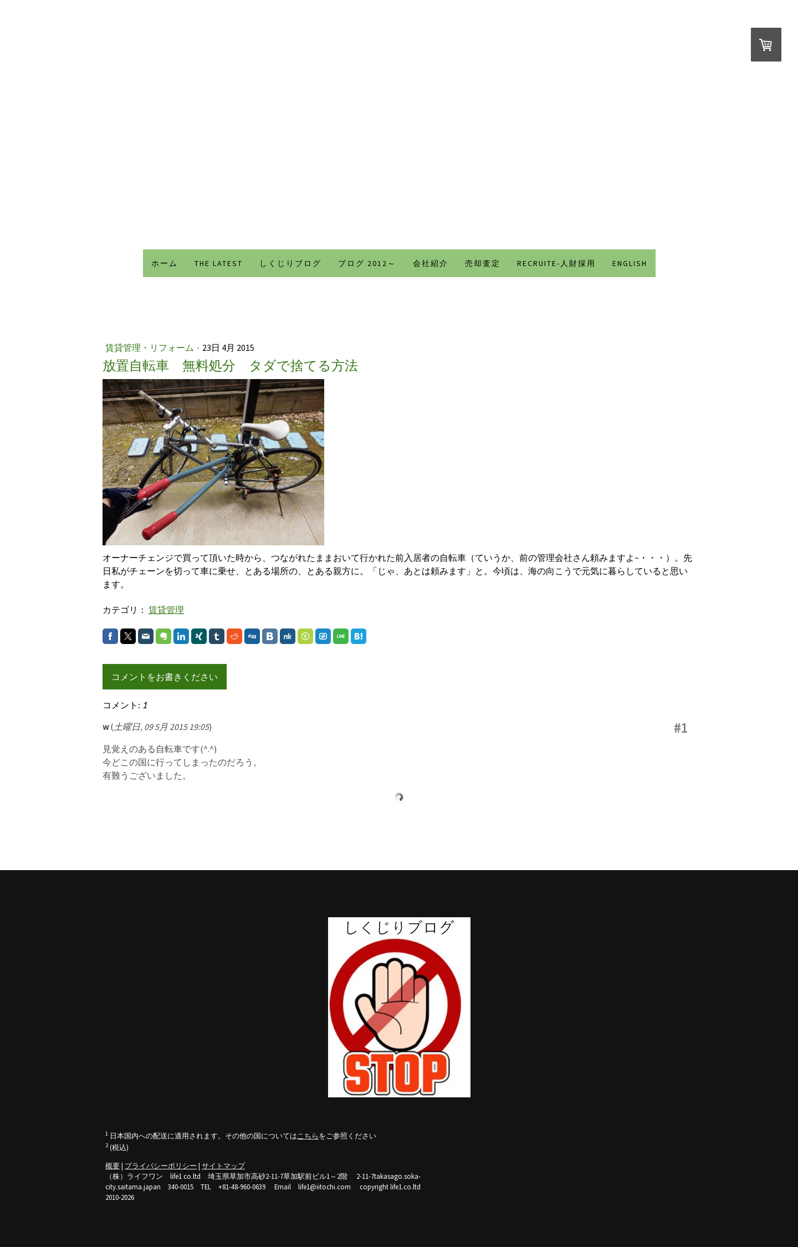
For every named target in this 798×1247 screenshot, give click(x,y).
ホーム (164, 263)
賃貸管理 (166, 609)
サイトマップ (223, 1165)
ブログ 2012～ (367, 263)
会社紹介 (430, 263)
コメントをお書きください (164, 676)
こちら (308, 1135)
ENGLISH (629, 263)
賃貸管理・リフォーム (150, 347)
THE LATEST (219, 263)
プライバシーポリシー (161, 1165)
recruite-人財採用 (556, 263)
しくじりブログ (290, 263)
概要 (112, 1165)
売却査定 (482, 263)
